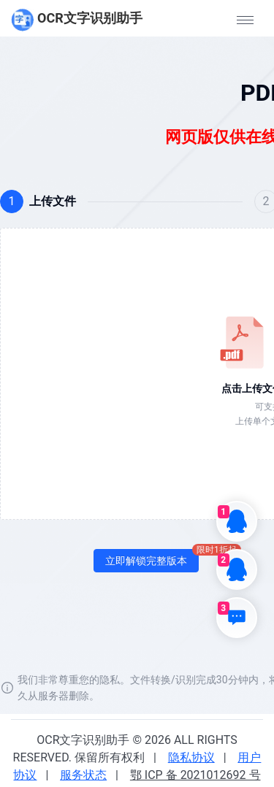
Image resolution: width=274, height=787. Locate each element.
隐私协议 (191, 757)
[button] (245, 19)
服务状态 (83, 775)
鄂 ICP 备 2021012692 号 (195, 775)
